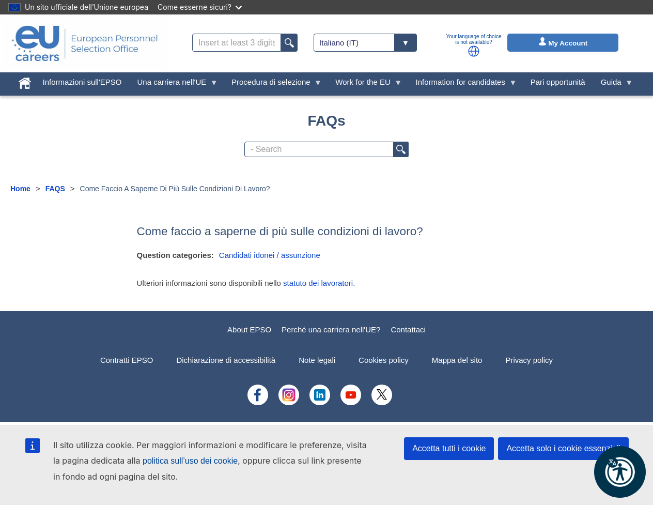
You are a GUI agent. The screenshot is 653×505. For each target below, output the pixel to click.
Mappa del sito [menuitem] (457, 360)
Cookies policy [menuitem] (384, 360)
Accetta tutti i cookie (449, 448)
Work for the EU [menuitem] (365, 84)
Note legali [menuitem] (317, 360)
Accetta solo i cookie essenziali (563, 448)
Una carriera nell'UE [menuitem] (174, 84)
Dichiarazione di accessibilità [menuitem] (225, 360)
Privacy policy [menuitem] (529, 360)
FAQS (55, 189)
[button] (474, 51)
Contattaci (408, 329)
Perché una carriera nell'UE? (331, 329)
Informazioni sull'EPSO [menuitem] (82, 82)
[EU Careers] (84, 43)
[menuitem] (24, 80)
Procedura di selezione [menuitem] (273, 84)
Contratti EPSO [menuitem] (126, 360)
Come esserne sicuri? (200, 7)
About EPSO (249, 329)
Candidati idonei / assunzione (269, 255)
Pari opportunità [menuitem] (558, 82)
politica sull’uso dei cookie (190, 460)
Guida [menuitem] (613, 84)
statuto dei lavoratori (318, 283)
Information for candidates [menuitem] (462, 84)
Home (20, 189)
